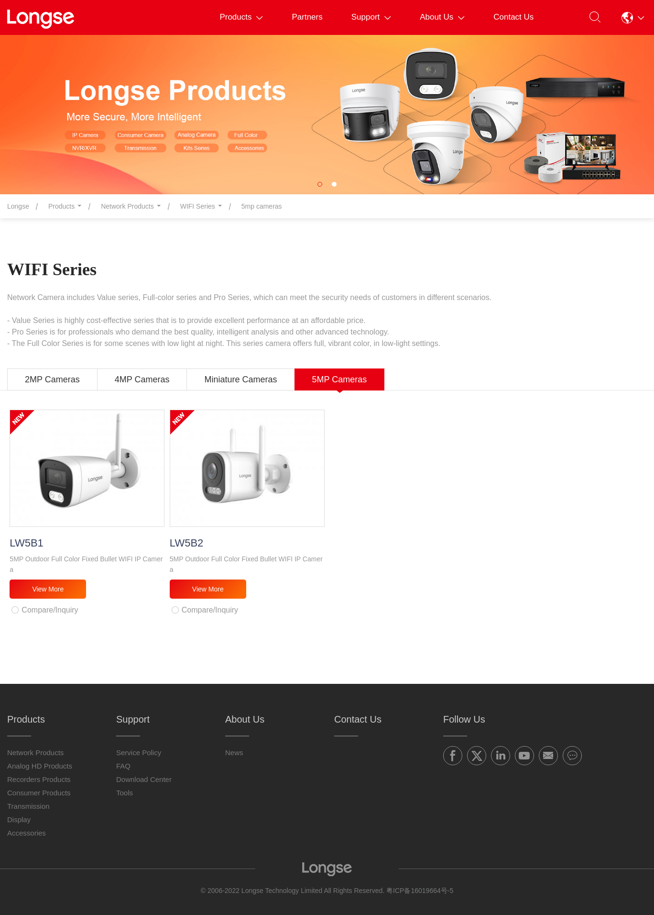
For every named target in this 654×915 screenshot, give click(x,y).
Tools (124, 793)
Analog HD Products (39, 766)
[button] (633, 17)
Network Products (35, 752)
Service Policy (138, 752)
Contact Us (513, 17)
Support (371, 17)
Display (19, 819)
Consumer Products (39, 793)
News (234, 752)
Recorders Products (39, 779)
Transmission (28, 806)
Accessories (26, 833)
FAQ (123, 766)
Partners (307, 17)
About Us (442, 17)
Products (241, 17)
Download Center (144, 779)
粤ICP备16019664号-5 (419, 890)
